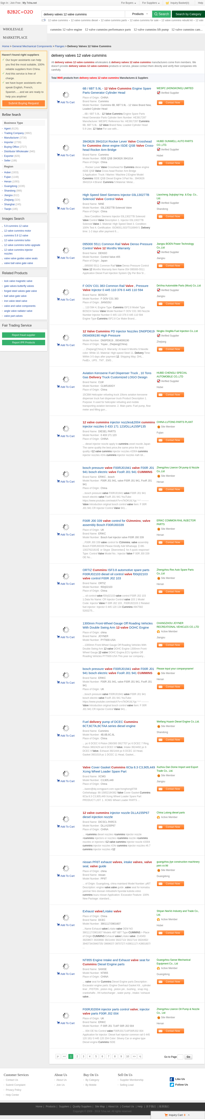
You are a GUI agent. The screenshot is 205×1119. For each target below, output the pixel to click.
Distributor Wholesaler (16, 151)
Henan (7, 181)
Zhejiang (9, 199)
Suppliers (64, 1106)
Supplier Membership (131, 1079)
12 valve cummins (58, 20)
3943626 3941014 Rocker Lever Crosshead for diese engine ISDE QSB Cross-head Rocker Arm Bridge (118, 145)
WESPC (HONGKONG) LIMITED (175, 88)
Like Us (180, 1079)
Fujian (7, 177)
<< (64, 1056)
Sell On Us (125, 1075)
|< (58, 1056)
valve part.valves (13, 315)
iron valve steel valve (15, 301)
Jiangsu (8, 195)
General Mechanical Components (32, 46)
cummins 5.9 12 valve (16, 235)
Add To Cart (67, 102)
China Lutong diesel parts (171, 812)
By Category (92, 1079)
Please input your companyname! (175, 668)
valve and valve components (19, 306)
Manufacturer (11, 137)
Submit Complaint (15, 1084)
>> (134, 1056)
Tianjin (7, 209)
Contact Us (12, 1079)
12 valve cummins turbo (17, 240)
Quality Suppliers (82, 1106)
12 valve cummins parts (114, 20)
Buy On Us (90, 1075)
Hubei (7, 172)
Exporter (8, 156)
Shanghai (9, 204)
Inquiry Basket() (177, 3)
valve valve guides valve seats (20, 258)
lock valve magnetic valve (18, 281)
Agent (7, 128)
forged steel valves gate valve (20, 291)
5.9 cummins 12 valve (16, 226)
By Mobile (91, 1084)
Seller (7, 160)
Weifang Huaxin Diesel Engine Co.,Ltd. (178, 721)
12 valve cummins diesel (84, 20)
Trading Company (14, 133)
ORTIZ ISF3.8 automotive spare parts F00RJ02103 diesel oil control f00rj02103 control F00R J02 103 (116, 574)
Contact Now (173, 102)
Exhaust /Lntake (102, 911)
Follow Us (181, 1084)
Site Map (100, 1106)
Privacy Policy (13, 1089)
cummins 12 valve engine (66, 29)
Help (200, 2)
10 (127, 1056)
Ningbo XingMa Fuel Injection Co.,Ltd (177, 331)
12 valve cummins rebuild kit (177, 20)
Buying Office (11, 146)
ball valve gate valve (15, 296)
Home (5, 46)
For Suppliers (151, 3)
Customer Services (16, 1075)
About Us (60, 1075)
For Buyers (128, 3)
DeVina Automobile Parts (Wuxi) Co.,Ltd (179, 285)
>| (140, 1056)
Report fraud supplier (23, 335)
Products (50, 1106)
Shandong (10, 190)
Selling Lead (127, 1084)
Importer (8, 142)
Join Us (60, 1084)
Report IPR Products (23, 342)
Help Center (12, 1094)
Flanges (59, 46)
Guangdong (10, 186)
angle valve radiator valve (18, 311)
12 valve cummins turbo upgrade (22, 245)
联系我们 (164, 1106)
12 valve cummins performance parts (108, 29)
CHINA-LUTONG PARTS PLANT (175, 422)
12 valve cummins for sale (144, 20)
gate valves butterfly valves (19, 286)
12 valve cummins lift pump (151, 29)
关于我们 (151, 1106)
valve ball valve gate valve (18, 263)
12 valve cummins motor (17, 230)
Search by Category (188, 14)
